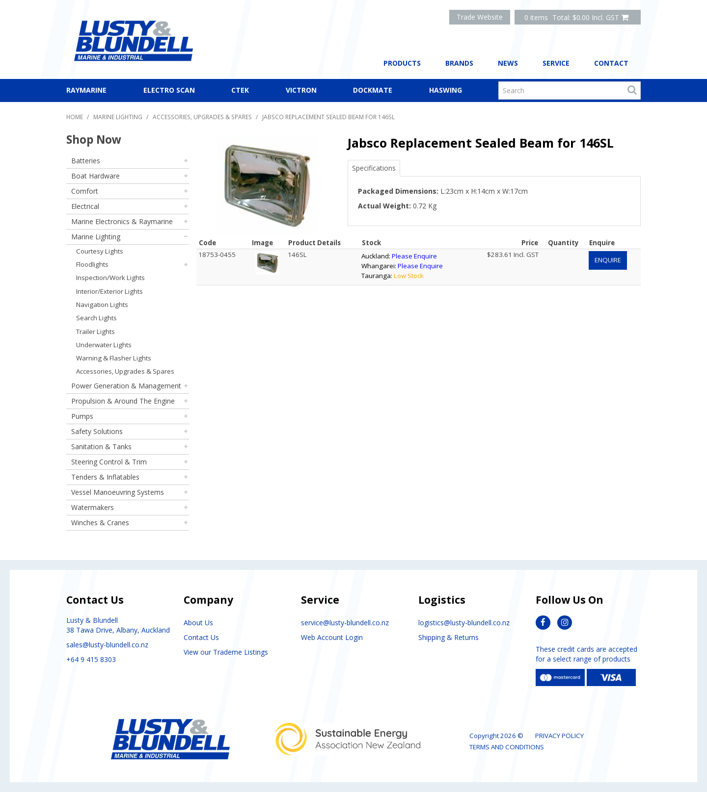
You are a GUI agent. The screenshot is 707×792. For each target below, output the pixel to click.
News (508, 63)
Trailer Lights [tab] (95, 331)
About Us (198, 622)
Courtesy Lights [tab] (99, 251)
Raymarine (86, 90)
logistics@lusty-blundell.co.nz (464, 622)
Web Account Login (332, 637)
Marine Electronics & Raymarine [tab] (122, 221)
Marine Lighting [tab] (95, 236)
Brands (459, 63)
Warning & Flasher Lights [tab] (113, 358)
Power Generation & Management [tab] (126, 385)
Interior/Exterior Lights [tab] (109, 291)
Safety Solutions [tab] (97, 431)
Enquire (608, 259)
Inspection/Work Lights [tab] (110, 277)
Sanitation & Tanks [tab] (101, 446)
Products (402, 63)
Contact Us (201, 637)
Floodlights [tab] (92, 264)
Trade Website (480, 17)
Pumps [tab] (82, 416)
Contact (611, 63)
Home (74, 117)
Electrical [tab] (85, 206)
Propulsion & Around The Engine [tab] (123, 401)
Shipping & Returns (448, 637)
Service (556, 63)
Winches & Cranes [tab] (100, 522)
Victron (301, 90)
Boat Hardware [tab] (95, 175)
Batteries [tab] (85, 160)
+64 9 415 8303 (91, 659)
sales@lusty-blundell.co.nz (107, 644)
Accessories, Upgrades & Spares (202, 117)
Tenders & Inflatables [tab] (105, 477)
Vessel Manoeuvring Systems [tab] (117, 492)
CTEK (240, 90)
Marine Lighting (117, 117)
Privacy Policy (559, 735)
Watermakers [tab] (92, 507)
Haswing (445, 90)
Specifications (374, 168)
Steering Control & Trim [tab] (109, 461)
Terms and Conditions (506, 746)
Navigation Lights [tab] (102, 304)
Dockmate (372, 90)
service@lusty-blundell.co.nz (345, 622)
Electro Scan (169, 90)
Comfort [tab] (84, 191)
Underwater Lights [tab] (104, 344)
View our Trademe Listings (226, 652)
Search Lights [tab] (96, 317)
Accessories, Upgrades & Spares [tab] (125, 371)
